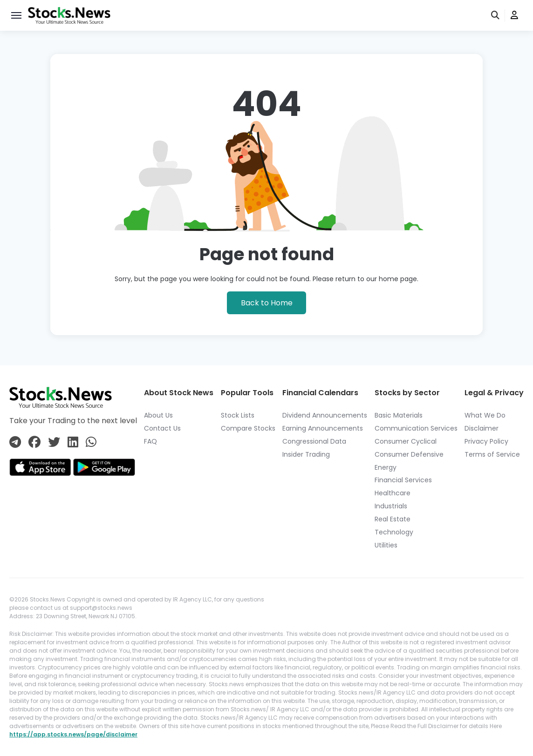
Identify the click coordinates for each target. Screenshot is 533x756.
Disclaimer (482, 428)
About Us (158, 415)
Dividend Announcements (324, 415)
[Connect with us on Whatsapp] (91, 442)
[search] (495, 15)
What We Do (485, 415)
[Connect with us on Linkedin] (73, 442)
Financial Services (403, 480)
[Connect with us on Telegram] (15, 442)
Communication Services (416, 428)
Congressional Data (314, 441)
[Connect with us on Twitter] (54, 442)
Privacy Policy (486, 441)
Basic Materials (399, 415)
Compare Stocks (248, 428)
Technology (394, 532)
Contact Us (162, 428)
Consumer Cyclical (406, 441)
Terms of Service (492, 454)
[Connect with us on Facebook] (34, 442)
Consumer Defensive (409, 454)
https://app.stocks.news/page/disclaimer (73, 734)
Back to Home (267, 302)
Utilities (386, 545)
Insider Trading (306, 454)
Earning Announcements (322, 428)
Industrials (391, 506)
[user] (514, 15)
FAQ (150, 441)
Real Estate (392, 519)
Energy (385, 467)
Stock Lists (237, 415)
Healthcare (392, 493)
